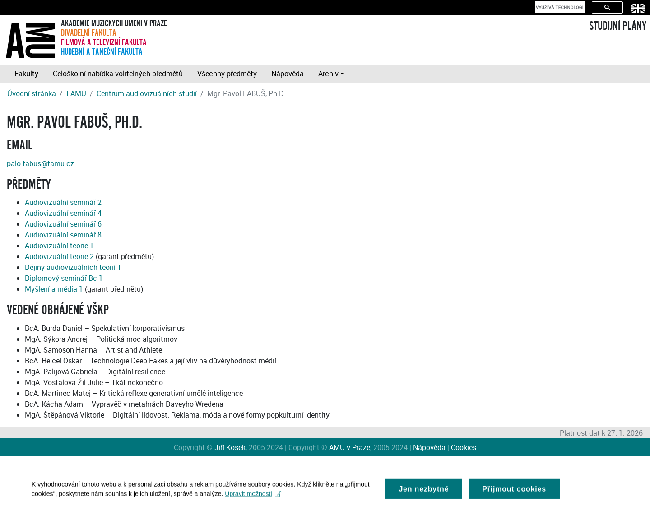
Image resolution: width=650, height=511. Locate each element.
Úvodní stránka (31, 93)
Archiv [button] (328, 74)
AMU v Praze (349, 447)
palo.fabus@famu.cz (40, 163)
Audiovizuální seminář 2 (63, 202)
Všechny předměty (227, 74)
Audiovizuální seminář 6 (63, 224)
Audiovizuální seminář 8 (63, 235)
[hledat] (559, 7)
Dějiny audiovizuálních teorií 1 (73, 267)
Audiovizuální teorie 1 (59, 246)
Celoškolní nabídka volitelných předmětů (118, 74)
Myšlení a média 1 (54, 289)
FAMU (76, 93)
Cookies (463, 447)
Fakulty (26, 74)
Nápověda (287, 74)
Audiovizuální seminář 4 (63, 213)
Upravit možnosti (253, 496)
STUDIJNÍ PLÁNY (617, 26)
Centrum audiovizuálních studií (147, 93)
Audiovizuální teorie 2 (59, 256)
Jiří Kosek (230, 447)
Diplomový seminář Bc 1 (64, 278)
